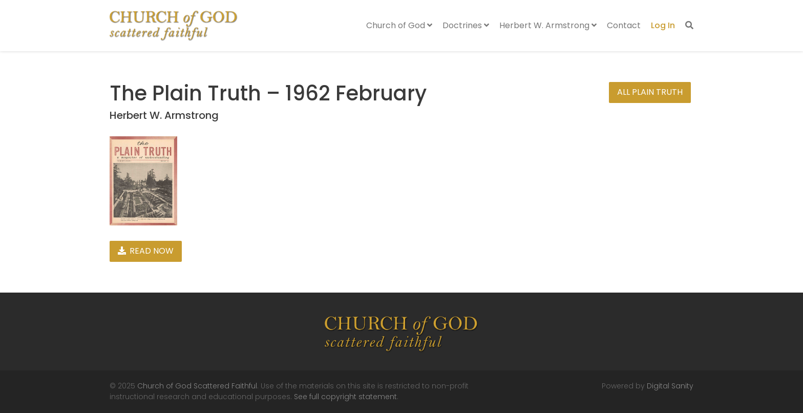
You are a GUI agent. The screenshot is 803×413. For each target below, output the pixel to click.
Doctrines (465, 25)
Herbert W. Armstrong (548, 25)
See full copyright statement (345, 396)
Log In (663, 25)
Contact (624, 25)
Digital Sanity (670, 386)
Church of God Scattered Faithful (197, 386)
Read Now (146, 251)
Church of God (399, 25)
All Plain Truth (650, 92)
